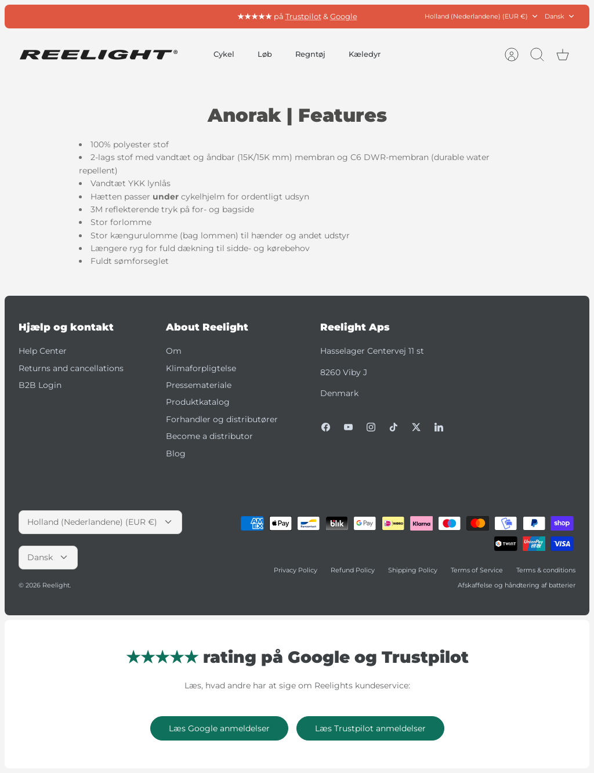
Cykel (223, 54)
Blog (176, 453)
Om (174, 351)
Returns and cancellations (71, 368)
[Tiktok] (393, 427)
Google (343, 16)
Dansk (560, 16)
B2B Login (40, 385)
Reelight (56, 585)
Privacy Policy (295, 570)
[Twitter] (416, 427)
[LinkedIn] (439, 427)
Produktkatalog (198, 402)
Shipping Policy (412, 570)
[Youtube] (348, 427)
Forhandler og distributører (222, 419)
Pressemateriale (198, 385)
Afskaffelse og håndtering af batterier (516, 585)
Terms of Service (477, 570)
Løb (265, 54)
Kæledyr (365, 54)
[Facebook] (325, 427)
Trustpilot (303, 16)
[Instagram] (371, 427)
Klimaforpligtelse (201, 368)
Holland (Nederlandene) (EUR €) (482, 16)
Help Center (43, 351)
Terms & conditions (545, 570)
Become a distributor (209, 436)
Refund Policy (353, 570)
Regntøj (310, 54)
